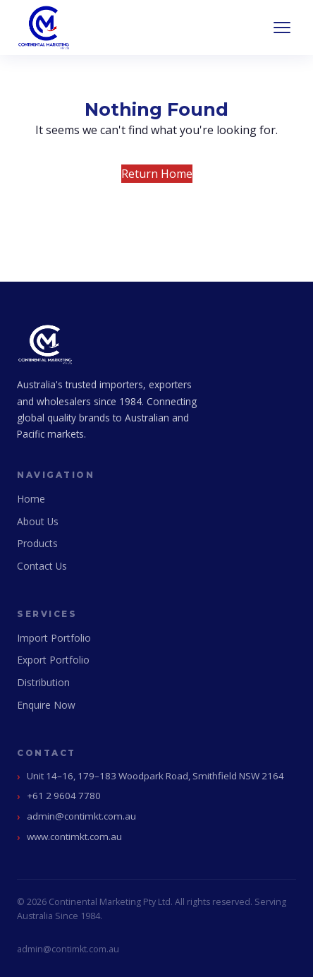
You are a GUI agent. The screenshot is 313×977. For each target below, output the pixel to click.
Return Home (156, 173)
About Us (38, 521)
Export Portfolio (53, 659)
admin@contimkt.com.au (81, 816)
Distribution (43, 682)
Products (37, 543)
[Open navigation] (282, 27)
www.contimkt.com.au (74, 836)
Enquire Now (46, 705)
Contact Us (42, 566)
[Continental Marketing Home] (43, 27)
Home (31, 498)
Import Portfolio (54, 638)
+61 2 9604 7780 (64, 795)
